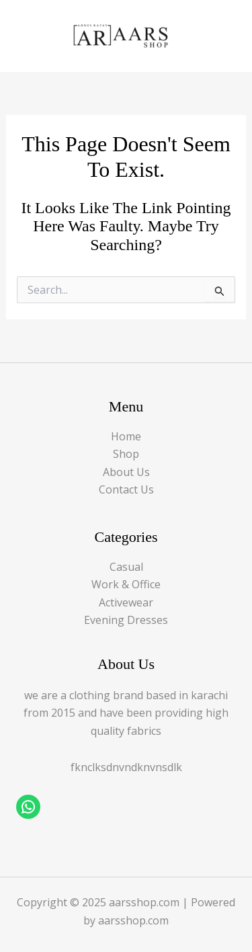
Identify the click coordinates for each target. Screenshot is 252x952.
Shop (126, 453)
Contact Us (126, 489)
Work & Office (126, 584)
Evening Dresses (126, 619)
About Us (126, 472)
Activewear (126, 602)
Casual (126, 566)
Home (126, 436)
